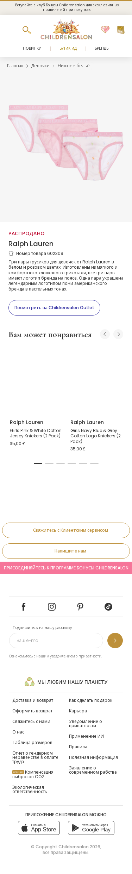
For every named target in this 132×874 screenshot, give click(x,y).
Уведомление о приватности (85, 723)
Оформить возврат (32, 711)
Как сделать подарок (90, 700)
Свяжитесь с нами (31, 721)
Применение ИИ (86, 736)
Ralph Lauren (31, 244)
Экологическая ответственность (29, 789)
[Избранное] (105, 30)
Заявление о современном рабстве (93, 770)
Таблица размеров (32, 742)
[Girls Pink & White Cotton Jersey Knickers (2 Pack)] (35, 379)
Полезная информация (93, 757)
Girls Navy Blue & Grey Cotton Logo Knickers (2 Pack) (95, 436)
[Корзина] (121, 30)
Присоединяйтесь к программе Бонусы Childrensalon (66, 568)
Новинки (32, 48)
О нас (18, 732)
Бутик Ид (68, 48)
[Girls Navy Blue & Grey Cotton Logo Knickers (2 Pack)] (96, 379)
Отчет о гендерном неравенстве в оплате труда (35, 757)
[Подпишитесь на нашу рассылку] (115, 640)
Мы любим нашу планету (66, 681)
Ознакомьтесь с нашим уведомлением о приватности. (55, 656)
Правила (78, 747)
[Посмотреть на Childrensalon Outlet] (54, 308)
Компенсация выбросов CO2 (33, 774)
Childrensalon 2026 (79, 847)
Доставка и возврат (32, 700)
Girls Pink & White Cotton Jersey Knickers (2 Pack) (36, 433)
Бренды (102, 48)
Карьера (78, 711)
